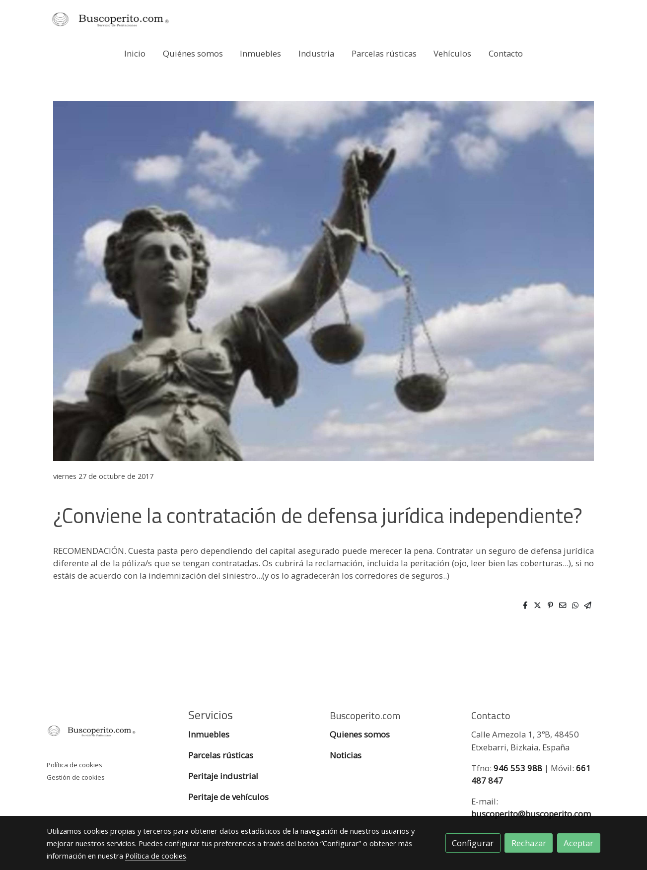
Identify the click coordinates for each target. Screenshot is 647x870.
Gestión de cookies (76, 777)
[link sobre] (111, 732)
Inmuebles (209, 734)
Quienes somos (360, 734)
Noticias (345, 755)
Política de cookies (74, 764)
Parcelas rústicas (221, 755)
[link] (110, 19)
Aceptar (578, 843)
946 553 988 (518, 768)
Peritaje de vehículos (228, 797)
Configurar (473, 843)
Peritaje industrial (223, 776)
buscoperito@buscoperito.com (531, 813)
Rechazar (528, 843)
